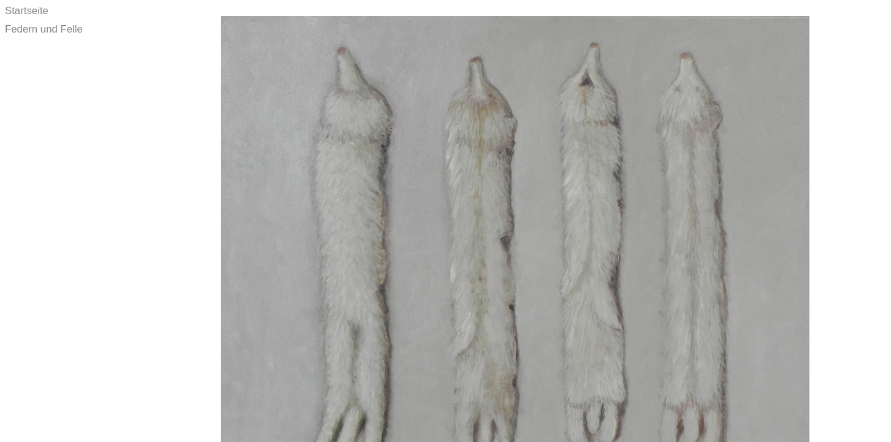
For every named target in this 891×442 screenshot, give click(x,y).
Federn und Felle (44, 29)
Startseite (26, 11)
